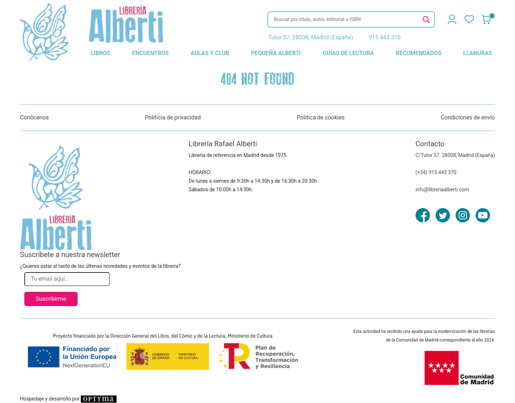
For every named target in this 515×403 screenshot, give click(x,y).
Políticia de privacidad (173, 117)
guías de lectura (348, 53)
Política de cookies (321, 117)
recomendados (418, 53)
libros (101, 53)
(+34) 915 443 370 (436, 172)
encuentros (150, 53)
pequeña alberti (276, 53)
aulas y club (210, 53)
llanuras (477, 53)
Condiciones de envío (468, 117)
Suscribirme (51, 298)
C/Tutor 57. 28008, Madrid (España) (455, 155)
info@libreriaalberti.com (442, 189)
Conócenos (34, 117)
